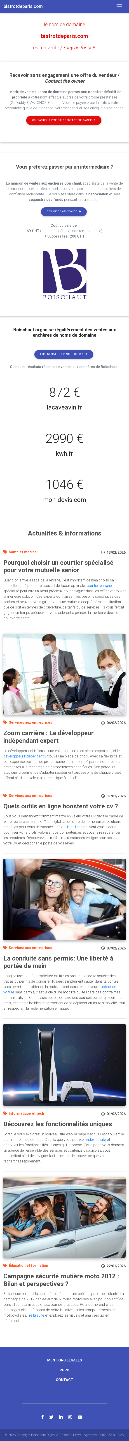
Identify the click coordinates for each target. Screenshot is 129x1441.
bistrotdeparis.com (64, 36)
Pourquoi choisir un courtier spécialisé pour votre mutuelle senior (58, 566)
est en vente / (64, 47)
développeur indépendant (23, 756)
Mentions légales (64, 1360)
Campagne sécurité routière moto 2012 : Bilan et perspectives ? (61, 1280)
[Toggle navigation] (119, 6)
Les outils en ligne (68, 827)
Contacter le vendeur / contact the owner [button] (64, 120)
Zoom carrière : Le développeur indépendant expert (48, 736)
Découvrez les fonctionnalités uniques (57, 1124)
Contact (64, 1380)
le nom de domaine (64, 24)
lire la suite (36, 1315)
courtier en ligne (99, 585)
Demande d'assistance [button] (64, 211)
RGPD (64, 1370)
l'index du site (95, 1139)
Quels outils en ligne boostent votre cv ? (60, 806)
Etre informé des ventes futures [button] (63, 354)
